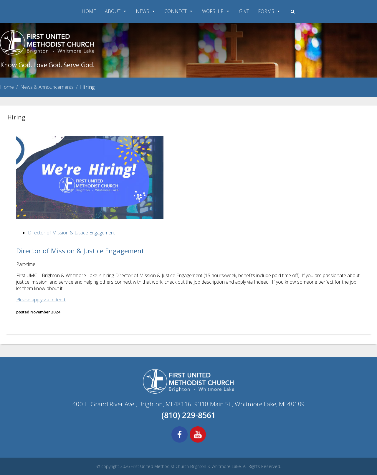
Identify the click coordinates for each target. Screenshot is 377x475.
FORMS (269, 11)
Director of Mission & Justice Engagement (71, 232)
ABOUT (116, 11)
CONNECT (178, 11)
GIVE (244, 11)
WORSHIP (216, 11)
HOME (89, 11)
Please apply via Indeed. (41, 299)
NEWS (146, 11)
